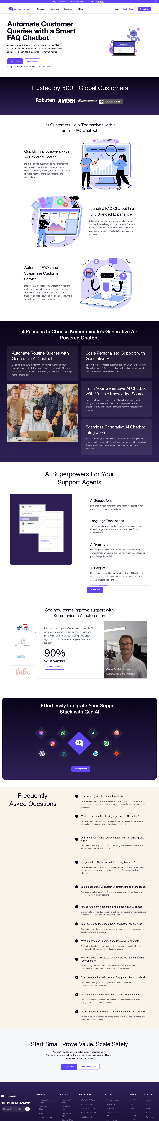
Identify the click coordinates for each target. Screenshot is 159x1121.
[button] (41, 9)
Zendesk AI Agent (86, 1112)
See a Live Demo (89, 1074)
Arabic (146, 1108)
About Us (131, 1108)
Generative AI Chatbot (47, 1114)
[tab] (23, 627)
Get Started (69, 1074)
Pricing (80, 9)
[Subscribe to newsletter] (29, 1116)
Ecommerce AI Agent (66, 1115)
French (146, 1116)
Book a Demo (128, 9)
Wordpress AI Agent (87, 1116)
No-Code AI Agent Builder (45, 1109)
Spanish (147, 1112)
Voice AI (42, 1119)
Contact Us (132, 1116)
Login (117, 9)
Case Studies (110, 1112)
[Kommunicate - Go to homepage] (8, 1103)
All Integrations (81, 771)
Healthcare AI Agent (66, 1109)
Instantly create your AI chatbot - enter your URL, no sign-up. (76, 2)
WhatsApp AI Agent (87, 1108)
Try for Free (144, 9)
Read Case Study (55, 667)
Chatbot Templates (112, 1108)
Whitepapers (110, 1116)
